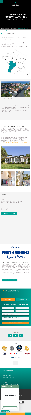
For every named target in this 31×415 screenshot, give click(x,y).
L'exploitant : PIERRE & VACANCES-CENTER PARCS (15, 262)
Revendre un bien (8, 299)
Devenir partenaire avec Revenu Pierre (10, 384)
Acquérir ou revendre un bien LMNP (15, 413)
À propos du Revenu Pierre (8, 370)
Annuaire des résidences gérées (11, 28)
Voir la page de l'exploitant (9, 279)
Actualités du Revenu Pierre (8, 377)
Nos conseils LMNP (6, 382)
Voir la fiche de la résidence (9, 213)
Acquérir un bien (23, 299)
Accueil (3, 28)
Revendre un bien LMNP (7, 373)
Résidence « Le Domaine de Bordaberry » (12, 126)
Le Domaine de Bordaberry (23, 28)
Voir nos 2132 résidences (7, 30)
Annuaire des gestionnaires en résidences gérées (13, 379)
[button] (13, 366)
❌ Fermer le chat (5, 411)
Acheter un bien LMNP (7, 375)
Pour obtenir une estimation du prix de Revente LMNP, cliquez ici (14, 142)
